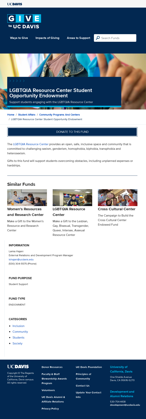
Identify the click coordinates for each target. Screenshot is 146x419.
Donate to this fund (72, 132)
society (17, 343)
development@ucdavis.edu (125, 405)
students (18, 337)
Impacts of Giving (47, 38)
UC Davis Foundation (89, 367)
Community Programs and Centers (59, 115)
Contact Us (83, 385)
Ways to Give (19, 38)
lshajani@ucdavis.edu (21, 259)
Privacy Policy (50, 408)
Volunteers (48, 390)
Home (10, 115)
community (20, 331)
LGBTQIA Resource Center (30, 144)
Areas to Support (78, 38)
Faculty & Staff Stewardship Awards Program (54, 378)
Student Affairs (26, 115)
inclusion (19, 326)
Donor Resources (52, 367)
